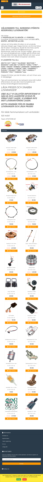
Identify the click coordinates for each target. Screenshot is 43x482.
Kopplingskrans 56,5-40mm (32, 219)
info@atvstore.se (24, 49)
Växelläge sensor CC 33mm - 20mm (11, 339)
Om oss (4, 444)
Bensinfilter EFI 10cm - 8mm (11, 363)
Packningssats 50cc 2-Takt (32, 339)
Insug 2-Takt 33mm (11, 291)
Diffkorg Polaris (32, 267)
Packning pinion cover (11, 219)
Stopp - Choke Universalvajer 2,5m (32, 243)
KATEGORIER (21, 12)
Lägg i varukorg (11, 154)
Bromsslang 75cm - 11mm (11, 171)
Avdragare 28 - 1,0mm (31, 411)
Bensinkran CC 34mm (11, 267)
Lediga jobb (4, 446)
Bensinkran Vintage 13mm (11, 195)
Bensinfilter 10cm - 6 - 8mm (11, 387)
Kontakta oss (5, 435)
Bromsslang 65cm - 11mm (32, 171)
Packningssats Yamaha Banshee (11, 411)
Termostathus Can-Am (31, 387)
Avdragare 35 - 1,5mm (31, 315)
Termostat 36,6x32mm (31, 195)
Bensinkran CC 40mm (32, 291)
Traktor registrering (6, 441)
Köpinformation (5, 438)
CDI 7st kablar (11, 315)
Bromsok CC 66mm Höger (11, 147)
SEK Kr (3, 1)
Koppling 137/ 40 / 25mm (11, 243)
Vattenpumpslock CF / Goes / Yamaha (32, 363)
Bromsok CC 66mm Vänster (31, 147)
